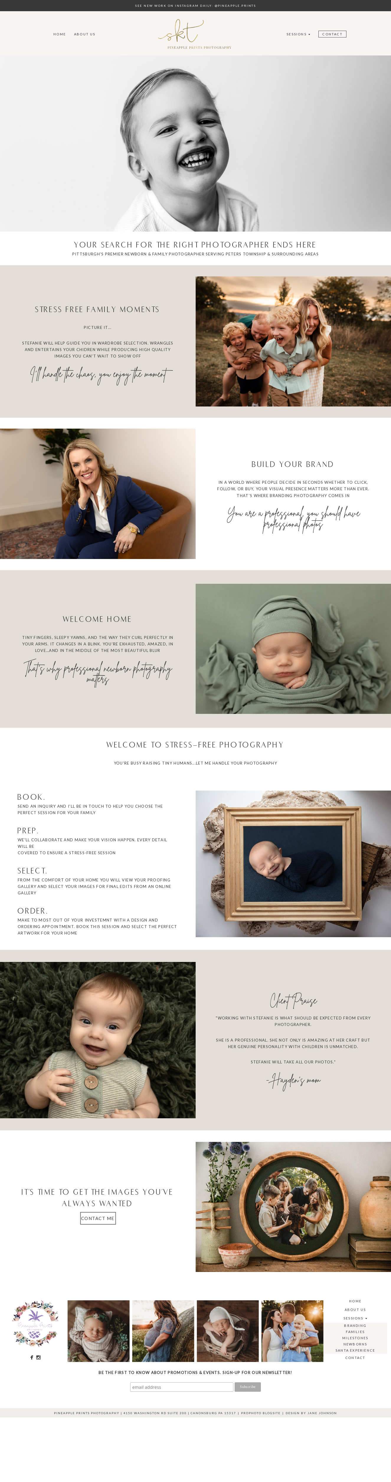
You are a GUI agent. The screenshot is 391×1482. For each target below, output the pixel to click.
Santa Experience (355, 1350)
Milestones (355, 1338)
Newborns (355, 1344)
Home (59, 34)
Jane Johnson (322, 1413)
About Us (85, 34)
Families (355, 1332)
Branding (355, 1325)
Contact (332, 34)
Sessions (297, 34)
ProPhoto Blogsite (261, 1413)
